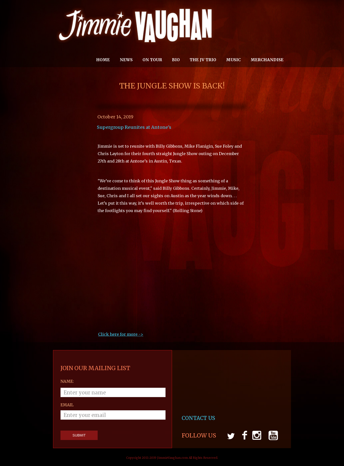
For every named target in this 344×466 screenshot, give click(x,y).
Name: (67, 381)
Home (103, 59)
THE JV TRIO (203, 59)
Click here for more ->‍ (120, 334)
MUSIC (233, 59)
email (67, 404)
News (126, 59)
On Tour (152, 59)
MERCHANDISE (267, 59)
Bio (176, 59)
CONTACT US (199, 418)
